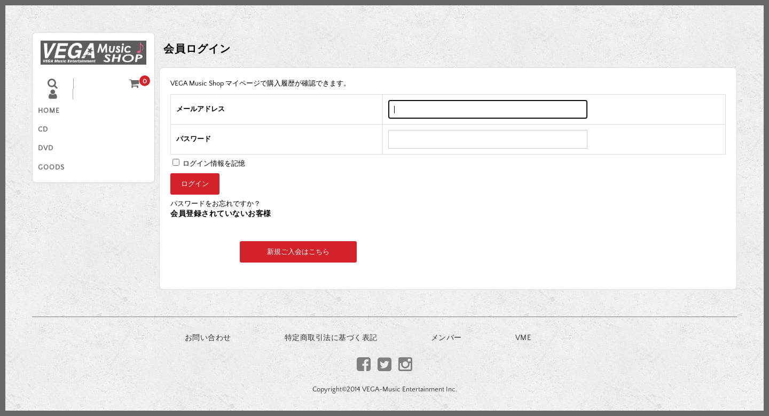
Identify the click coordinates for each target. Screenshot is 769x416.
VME (523, 338)
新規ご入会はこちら (298, 252)
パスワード (193, 139)
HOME (54, 112)
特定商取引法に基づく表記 (331, 338)
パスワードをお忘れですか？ (215, 203)
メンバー (446, 338)
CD (48, 134)
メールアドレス (200, 109)
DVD (51, 157)
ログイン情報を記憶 (208, 163)
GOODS (56, 179)
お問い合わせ (208, 338)
